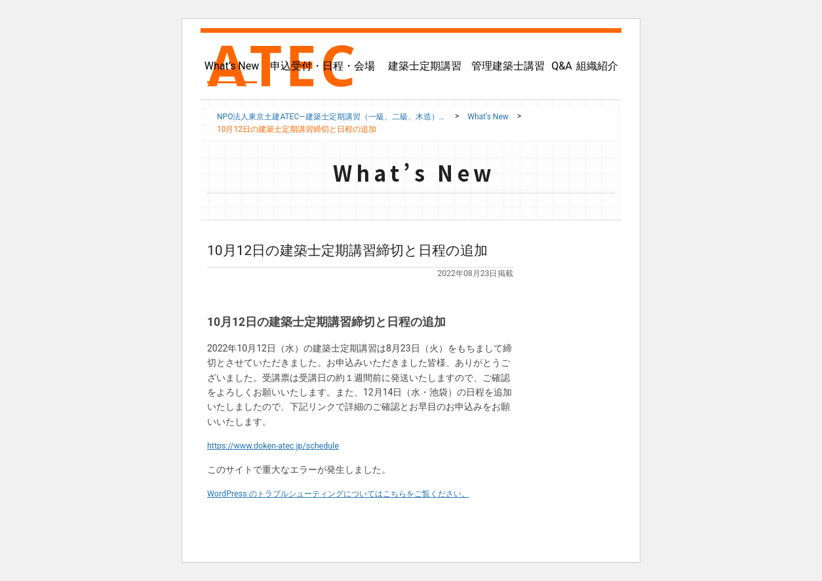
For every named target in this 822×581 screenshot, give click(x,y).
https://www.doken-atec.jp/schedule (281, 445)
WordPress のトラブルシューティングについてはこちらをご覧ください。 (359, 493)
